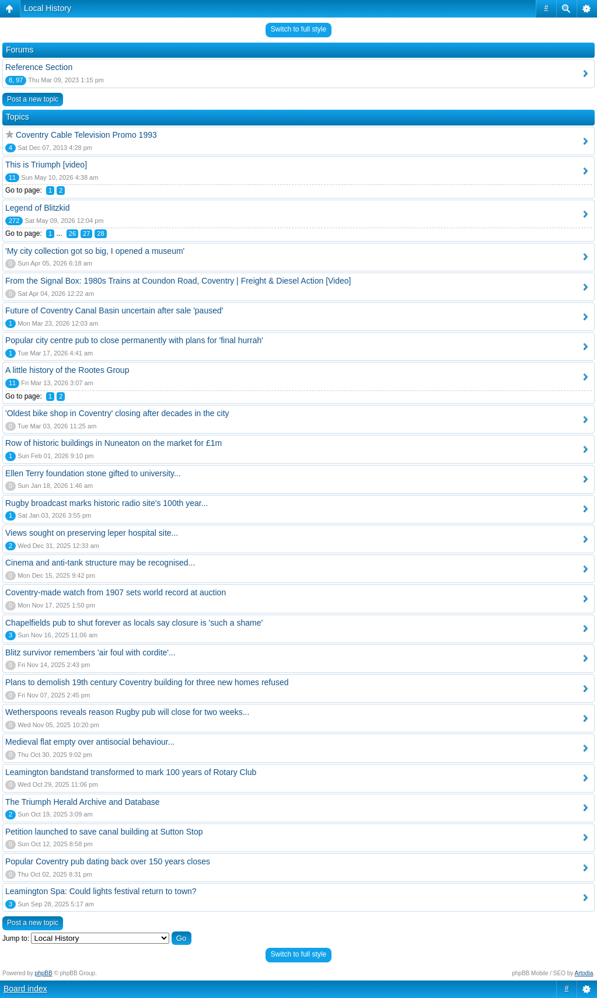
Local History (47, 8)
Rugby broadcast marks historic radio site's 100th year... (106, 503)
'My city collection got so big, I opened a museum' (94, 251)
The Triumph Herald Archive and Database (82, 802)
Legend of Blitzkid (37, 207)
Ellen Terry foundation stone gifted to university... (93, 473)
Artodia (584, 973)
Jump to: (15, 938)
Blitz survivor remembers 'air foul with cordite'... (90, 652)
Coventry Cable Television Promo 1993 (86, 134)
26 (72, 233)
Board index (25, 988)
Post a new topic (32, 99)
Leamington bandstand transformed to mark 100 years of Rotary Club (130, 772)
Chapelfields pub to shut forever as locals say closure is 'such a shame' (134, 622)
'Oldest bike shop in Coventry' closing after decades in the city (117, 413)
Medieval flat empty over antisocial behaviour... (89, 741)
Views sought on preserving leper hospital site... (91, 533)
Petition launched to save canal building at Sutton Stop (104, 831)
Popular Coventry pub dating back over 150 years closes (107, 861)
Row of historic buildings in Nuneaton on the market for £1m (113, 443)
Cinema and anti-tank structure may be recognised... (100, 562)
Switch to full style (298, 29)
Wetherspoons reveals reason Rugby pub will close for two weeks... (127, 712)
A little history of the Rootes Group (67, 370)
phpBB (44, 973)
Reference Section (38, 67)
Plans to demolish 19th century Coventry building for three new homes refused (147, 682)
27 (86, 233)
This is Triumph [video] (46, 164)
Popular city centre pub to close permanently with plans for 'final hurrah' (134, 340)
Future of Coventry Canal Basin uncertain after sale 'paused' (114, 310)
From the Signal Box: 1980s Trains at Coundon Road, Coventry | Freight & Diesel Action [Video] (178, 280)
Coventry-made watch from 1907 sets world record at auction (115, 592)
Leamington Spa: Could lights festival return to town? (101, 891)
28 (100, 233)
